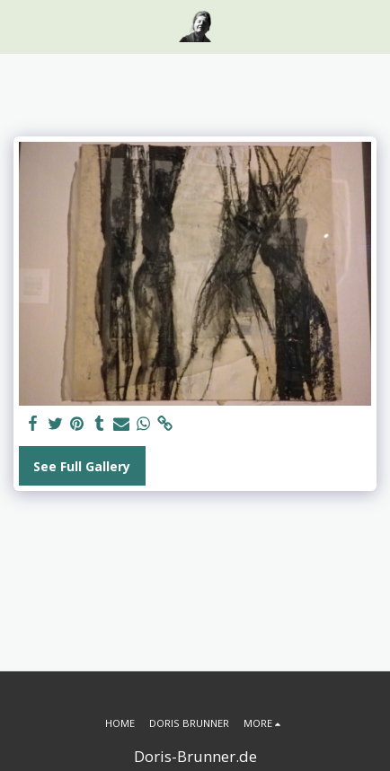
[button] (19, 25)
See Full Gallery (81, 466)
